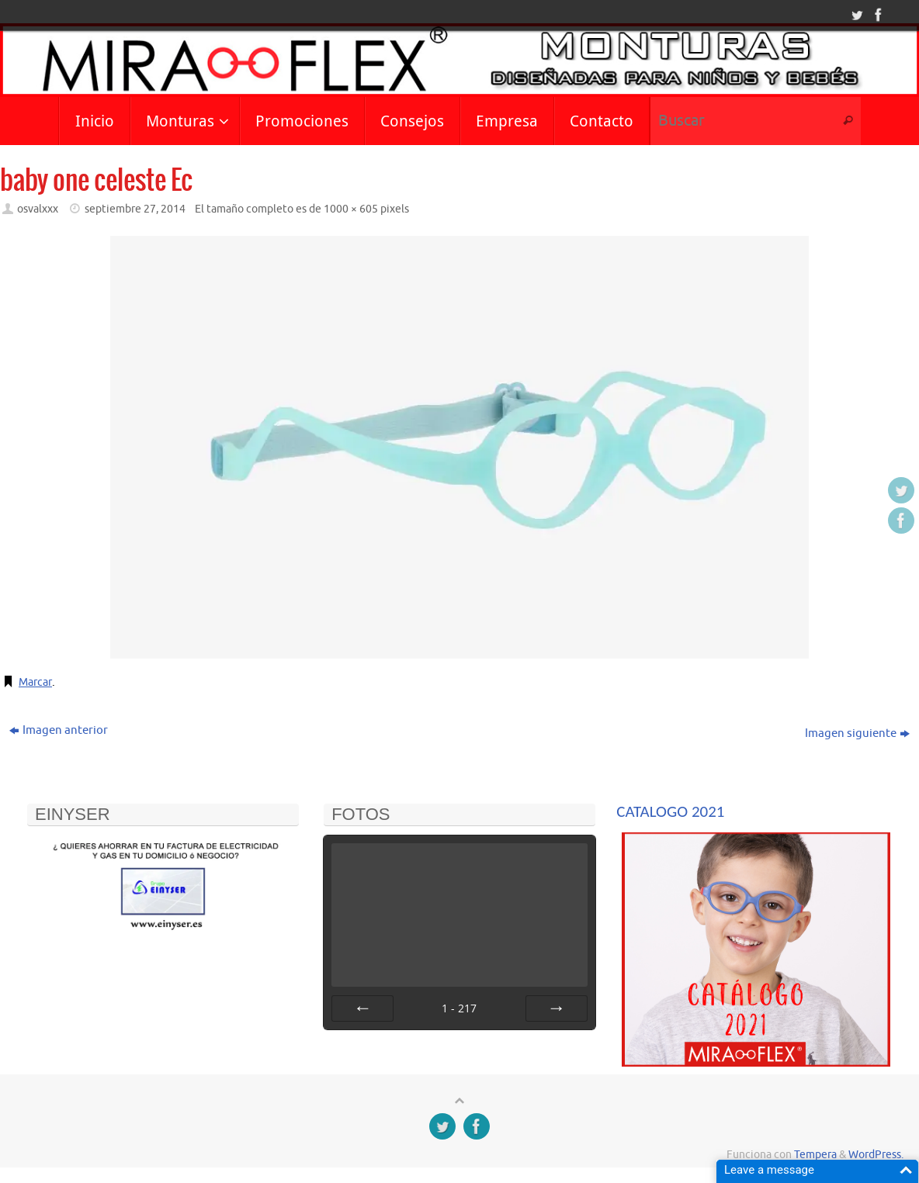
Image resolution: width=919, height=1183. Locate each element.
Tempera (815, 1154)
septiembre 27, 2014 (135, 209)
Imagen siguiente (857, 733)
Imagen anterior (58, 730)
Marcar (37, 682)
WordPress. (875, 1154)
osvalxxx (37, 209)
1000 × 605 (351, 209)
